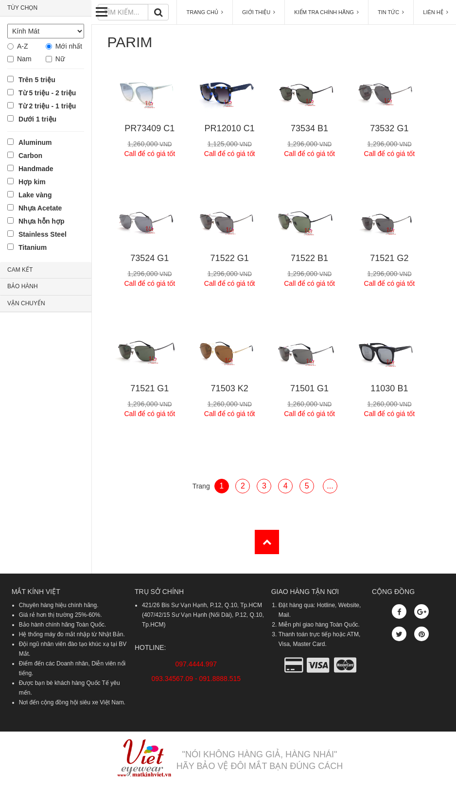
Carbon (30, 155)
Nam (24, 59)
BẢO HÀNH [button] (22, 286)
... (330, 486)
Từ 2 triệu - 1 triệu (47, 106)
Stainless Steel (42, 234)
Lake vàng (35, 195)
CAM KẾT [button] (20, 269)
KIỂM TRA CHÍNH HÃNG (326, 12)
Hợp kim (32, 182)
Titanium (32, 247)
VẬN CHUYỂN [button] (26, 303)
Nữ (60, 59)
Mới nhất (68, 46)
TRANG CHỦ (204, 12)
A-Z (22, 46)
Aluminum (35, 142)
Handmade (35, 169)
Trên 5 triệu (36, 80)
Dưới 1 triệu (37, 119)
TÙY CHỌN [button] (22, 7)
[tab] (45, 8)
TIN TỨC (391, 12)
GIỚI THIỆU (258, 12)
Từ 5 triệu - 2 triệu (47, 93)
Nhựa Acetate (40, 208)
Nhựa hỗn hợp (41, 221)
